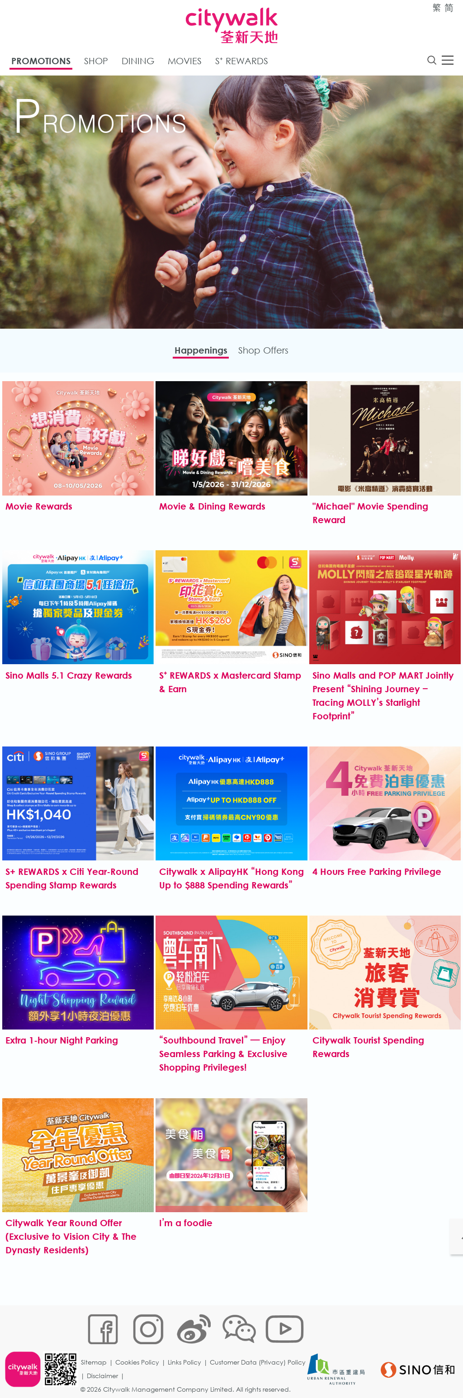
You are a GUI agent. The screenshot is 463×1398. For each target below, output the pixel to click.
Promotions (41, 62)
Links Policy (187, 1342)
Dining (138, 62)
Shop (96, 62)
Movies (185, 62)
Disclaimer (203, 1355)
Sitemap (96, 1342)
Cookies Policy (140, 1342)
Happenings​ (195, 353)
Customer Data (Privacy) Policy (132, 1355)
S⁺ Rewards (241, 62)
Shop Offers (269, 353)
